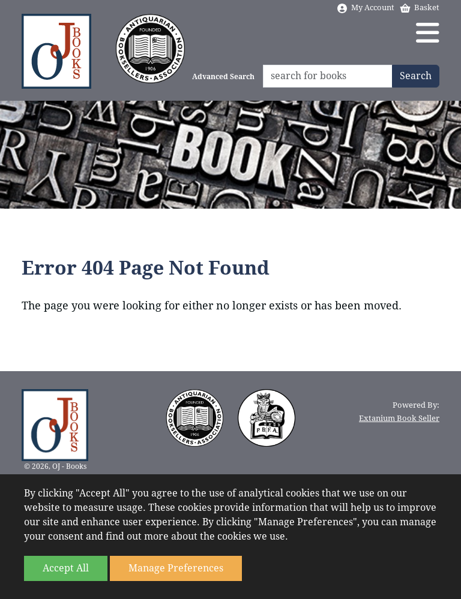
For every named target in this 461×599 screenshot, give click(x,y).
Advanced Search (223, 77)
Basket (419, 7)
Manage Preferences (175, 568)
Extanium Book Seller (399, 418)
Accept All (66, 568)
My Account (365, 7)
